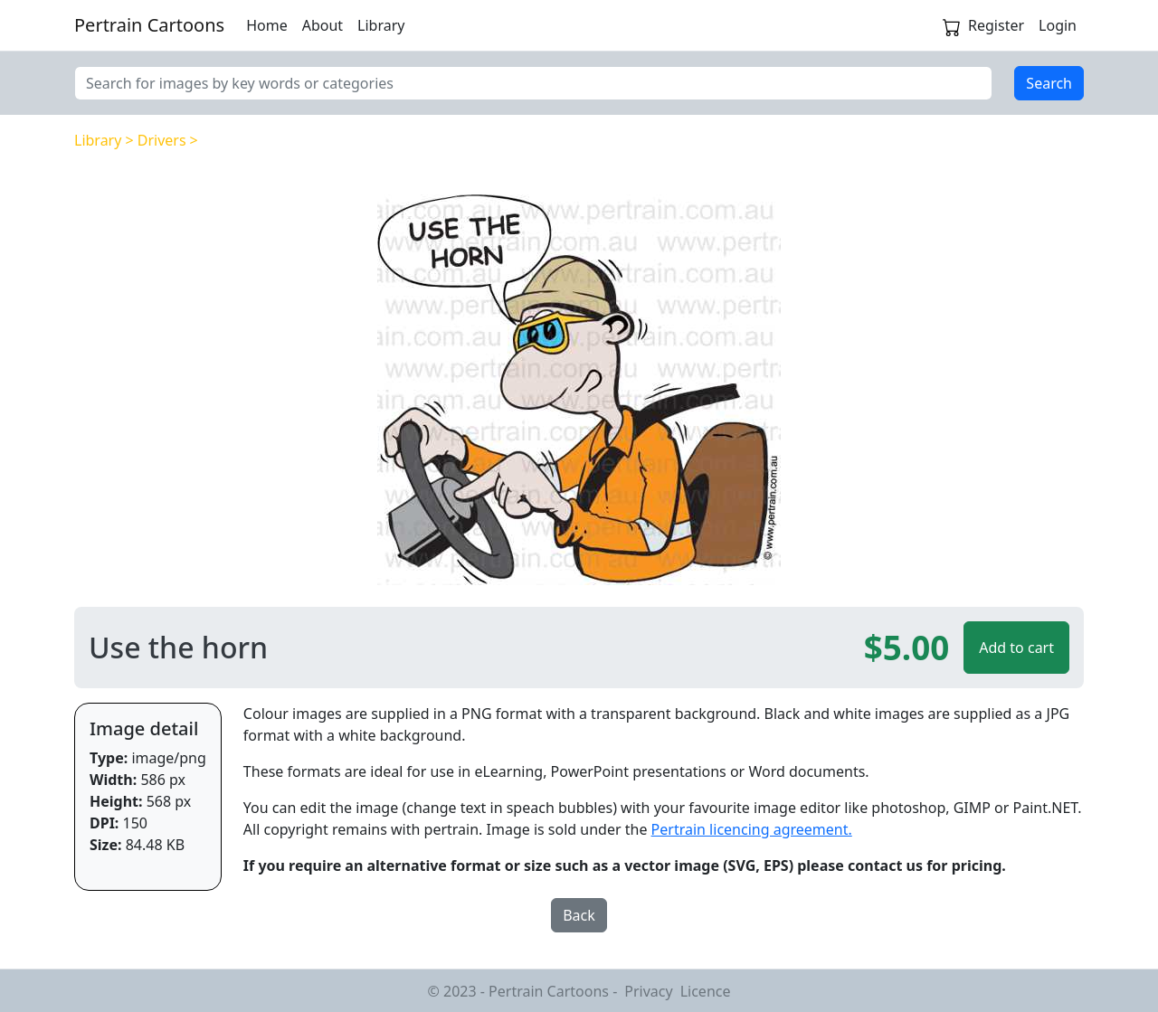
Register (996, 25)
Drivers (162, 140)
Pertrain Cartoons (149, 25)
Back (579, 915)
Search (1049, 83)
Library (380, 25)
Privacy (648, 991)
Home (267, 25)
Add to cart (1016, 647)
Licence (705, 991)
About (322, 25)
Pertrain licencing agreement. (751, 829)
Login (1058, 25)
